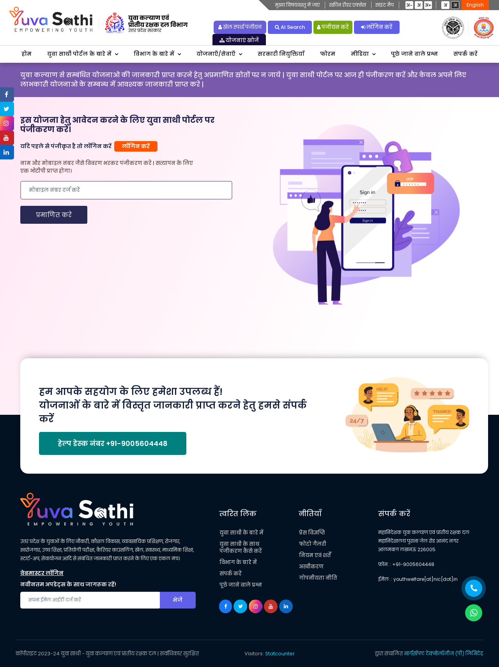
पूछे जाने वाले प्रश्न (414, 54)
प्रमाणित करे (54, 215)
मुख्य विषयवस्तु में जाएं (297, 5)
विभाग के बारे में (154, 54)
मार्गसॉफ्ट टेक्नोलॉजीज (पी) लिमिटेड (443, 653)
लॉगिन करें (377, 27)
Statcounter (280, 653)
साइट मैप (384, 5)
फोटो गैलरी (312, 544)
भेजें (177, 600)
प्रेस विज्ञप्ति (312, 532)
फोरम (327, 54)
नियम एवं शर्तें (315, 555)
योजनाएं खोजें (239, 40)
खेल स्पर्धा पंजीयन (240, 27)
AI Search (290, 27)
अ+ (428, 5)
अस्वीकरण (311, 566)
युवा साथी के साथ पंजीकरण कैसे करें (240, 547)
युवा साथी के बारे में (241, 532)
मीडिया (360, 54)
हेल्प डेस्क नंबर (113, 443)
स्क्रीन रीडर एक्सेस (347, 5)
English (475, 5)
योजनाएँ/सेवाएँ (215, 54)
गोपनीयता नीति (318, 578)
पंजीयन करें (333, 27)
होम (26, 54)
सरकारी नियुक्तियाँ (281, 54)
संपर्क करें (465, 54)
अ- (409, 5)
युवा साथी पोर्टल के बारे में (79, 54)
